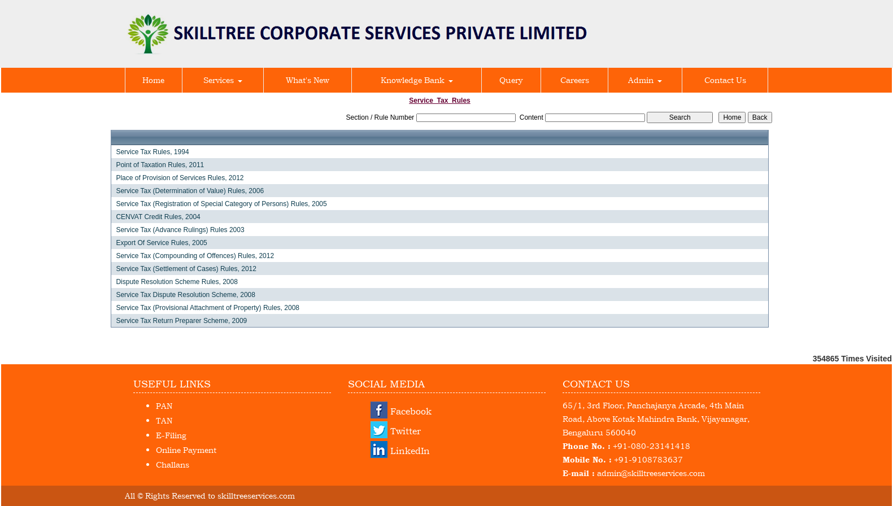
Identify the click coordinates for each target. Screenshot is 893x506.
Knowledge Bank (417, 80)
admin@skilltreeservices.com (651, 473)
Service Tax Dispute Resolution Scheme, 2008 (185, 295)
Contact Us (725, 80)
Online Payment (186, 449)
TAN (164, 420)
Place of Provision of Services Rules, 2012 (179, 178)
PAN (164, 405)
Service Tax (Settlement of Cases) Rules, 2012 (186, 269)
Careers (574, 80)
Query (511, 80)
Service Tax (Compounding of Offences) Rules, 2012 (195, 256)
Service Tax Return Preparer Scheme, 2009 (181, 321)
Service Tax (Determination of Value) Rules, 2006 (190, 191)
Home (153, 80)
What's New (307, 80)
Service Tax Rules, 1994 (152, 152)
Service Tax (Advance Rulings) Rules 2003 (180, 230)
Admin (645, 80)
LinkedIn (410, 450)
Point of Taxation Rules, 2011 (160, 165)
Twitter (405, 431)
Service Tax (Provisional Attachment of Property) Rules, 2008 (207, 308)
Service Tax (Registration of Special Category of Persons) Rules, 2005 (221, 204)
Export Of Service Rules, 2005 (161, 243)
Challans (172, 464)
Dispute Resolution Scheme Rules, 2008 (176, 282)
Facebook (411, 411)
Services (222, 80)
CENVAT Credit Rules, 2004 (158, 217)
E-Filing (171, 435)
